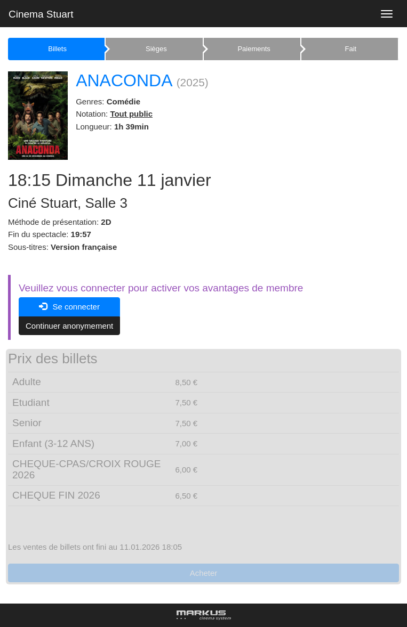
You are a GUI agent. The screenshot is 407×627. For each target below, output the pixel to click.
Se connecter (69, 306)
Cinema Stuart (41, 14)
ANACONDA (124, 80)
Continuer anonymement (69, 325)
